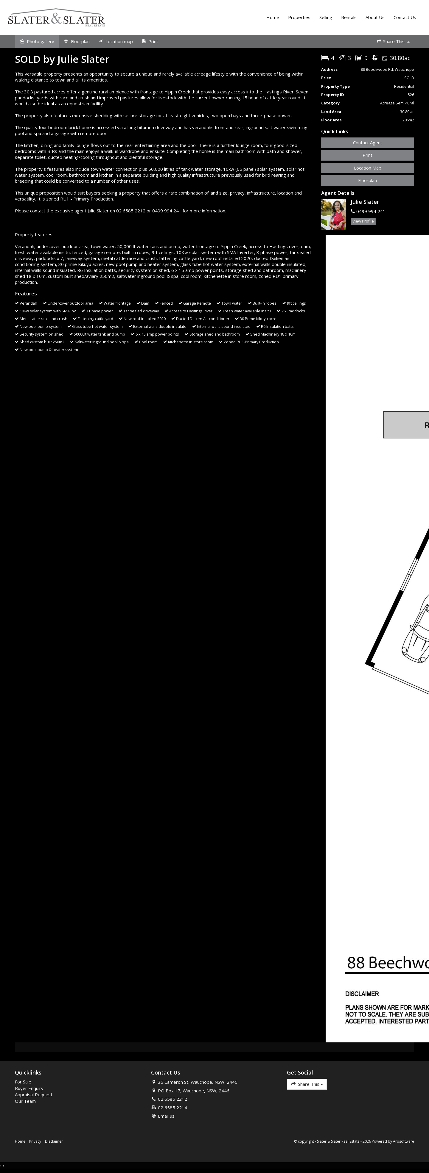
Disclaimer (54, 1142)
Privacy (35, 1142)
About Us (374, 18)
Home (272, 18)
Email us (166, 1117)
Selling (325, 18)
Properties (298, 18)
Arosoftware (403, 1142)
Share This (393, 42)
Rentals (348, 18)
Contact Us (404, 18)
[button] (367, 156)
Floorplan (367, 181)
